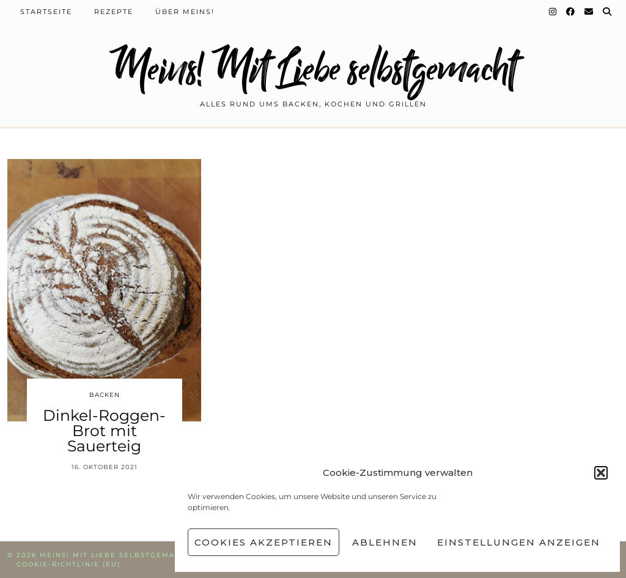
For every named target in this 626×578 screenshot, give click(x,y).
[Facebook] (571, 11)
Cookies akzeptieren (263, 542)
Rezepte (113, 11)
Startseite (46, 11)
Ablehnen (385, 542)
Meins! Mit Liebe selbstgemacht (313, 69)
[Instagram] (553, 11)
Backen (104, 395)
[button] (601, 473)
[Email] (589, 11)
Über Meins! (185, 11)
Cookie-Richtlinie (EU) (68, 564)
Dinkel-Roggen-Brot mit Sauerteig (104, 430)
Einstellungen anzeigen (518, 542)
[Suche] (608, 11)
